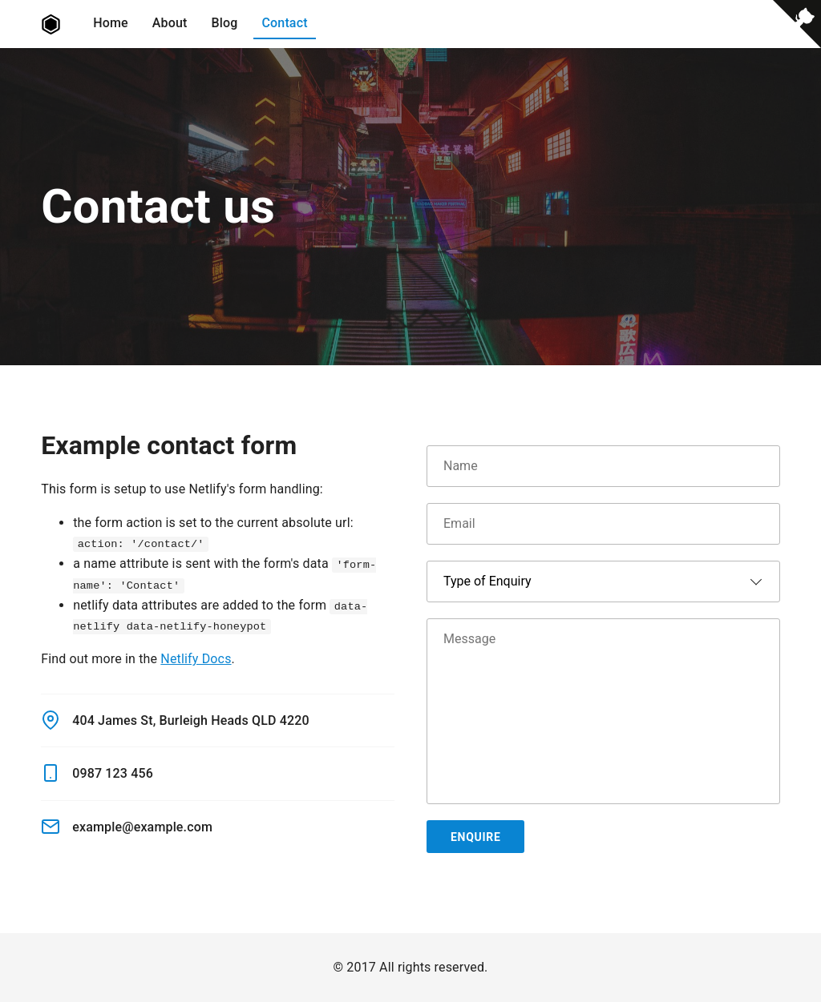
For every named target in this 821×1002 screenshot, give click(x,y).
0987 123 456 (97, 773)
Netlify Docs (195, 658)
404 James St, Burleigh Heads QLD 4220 (175, 720)
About (170, 22)
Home (110, 22)
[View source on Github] (797, 27)
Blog (225, 22)
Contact (284, 22)
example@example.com (126, 826)
